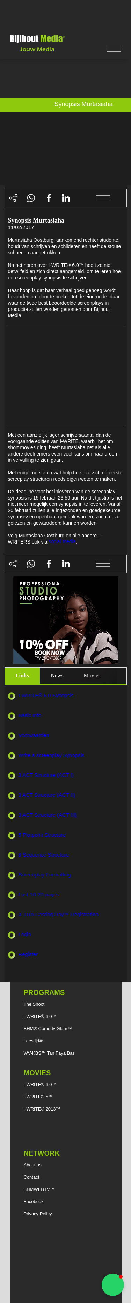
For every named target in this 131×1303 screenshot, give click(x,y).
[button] (113, 1285)
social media (62, 541)
